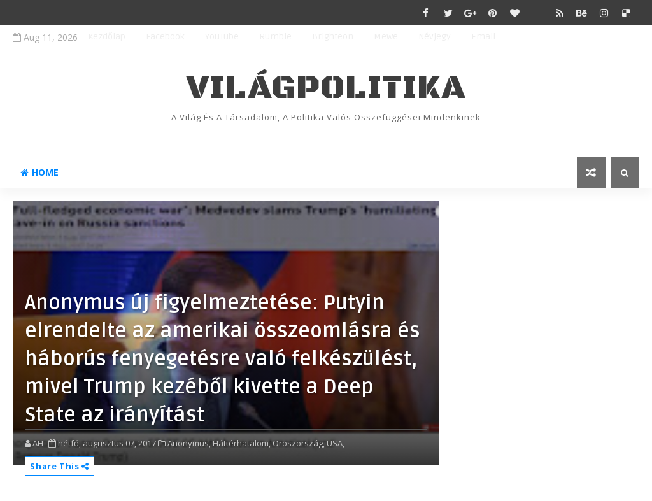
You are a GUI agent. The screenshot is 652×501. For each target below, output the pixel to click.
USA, (335, 443)
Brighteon (332, 36)
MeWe (386, 36)
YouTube (222, 36)
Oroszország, (299, 443)
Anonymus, (189, 443)
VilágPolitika (326, 88)
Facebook (165, 36)
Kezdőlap (106, 36)
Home (39, 172)
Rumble (275, 36)
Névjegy (434, 36)
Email (483, 36)
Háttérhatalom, (242, 443)
